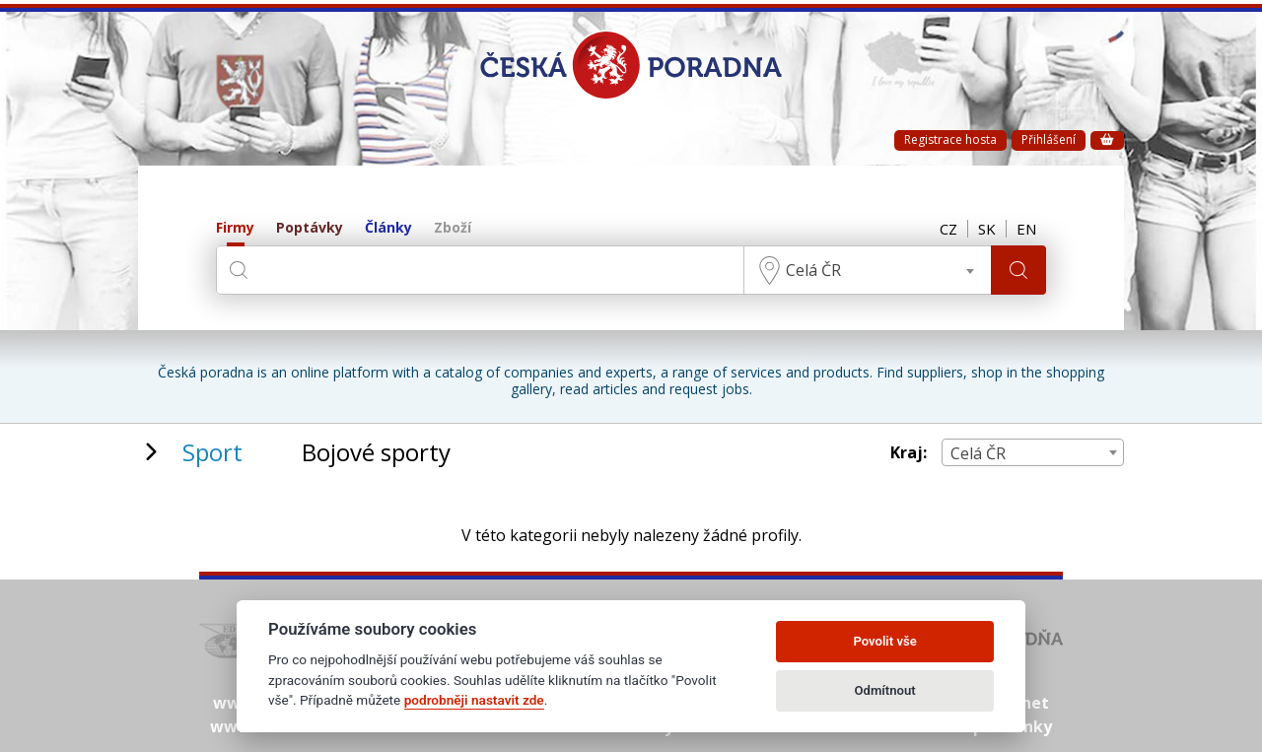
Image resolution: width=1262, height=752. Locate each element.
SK (987, 229)
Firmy (235, 228)
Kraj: (908, 453)
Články (388, 228)
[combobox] (867, 270)
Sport (212, 452)
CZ (948, 229)
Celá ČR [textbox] (813, 270)
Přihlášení (1048, 139)
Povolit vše (884, 641)
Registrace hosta (950, 139)
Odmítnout (885, 690)
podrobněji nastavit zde (474, 700)
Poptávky (309, 228)
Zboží (452, 228)
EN (1026, 229)
